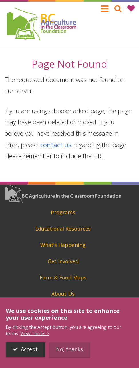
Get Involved (63, 261)
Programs (63, 212)
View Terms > (34, 335)
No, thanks (69, 350)
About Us (63, 293)
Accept (29, 350)
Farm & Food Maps (63, 277)
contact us (56, 144)
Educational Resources (63, 228)
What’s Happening (63, 244)
